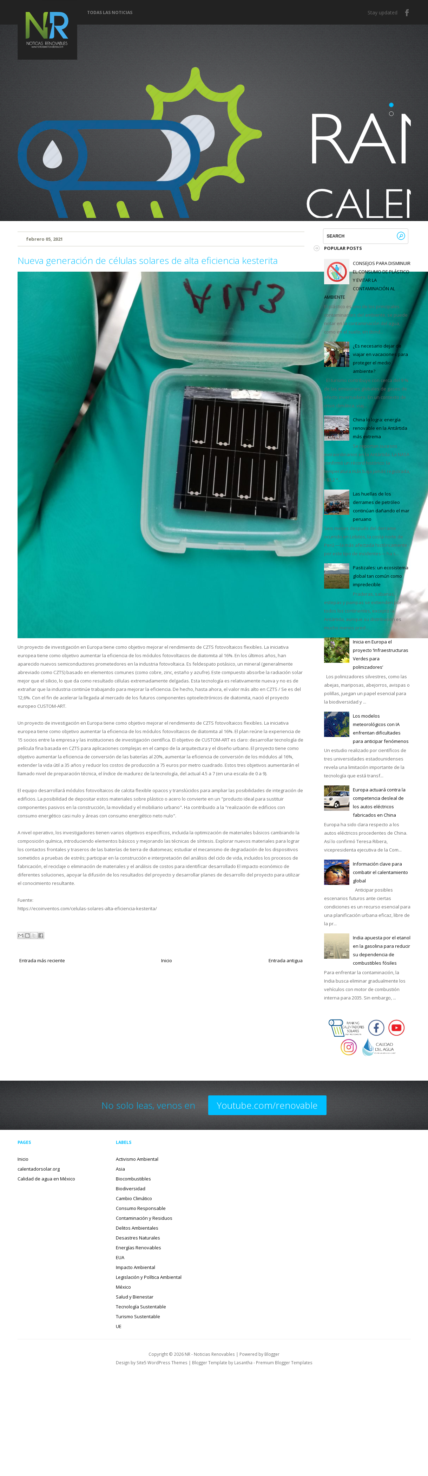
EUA (120, 1257)
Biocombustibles (133, 1179)
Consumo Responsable (141, 1208)
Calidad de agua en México (46, 1179)
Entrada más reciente (42, 960)
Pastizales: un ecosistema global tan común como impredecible (380, 576)
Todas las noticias (109, 13)
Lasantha (243, 1362)
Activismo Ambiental (137, 1159)
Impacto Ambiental (135, 1267)
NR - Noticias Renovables (210, 1354)
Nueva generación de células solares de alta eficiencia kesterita (148, 260)
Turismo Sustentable (138, 1316)
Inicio (166, 960)
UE (118, 1326)
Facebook (407, 12)
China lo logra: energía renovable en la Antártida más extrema (380, 428)
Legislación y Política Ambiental (149, 1277)
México (123, 1287)
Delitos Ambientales (137, 1228)
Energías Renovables (138, 1247)
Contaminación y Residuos (144, 1218)
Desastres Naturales (138, 1238)
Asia (120, 1169)
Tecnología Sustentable (141, 1306)
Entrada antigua (286, 960)
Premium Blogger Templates (284, 1362)
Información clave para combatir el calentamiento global (380, 872)
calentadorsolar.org (39, 1169)
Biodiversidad (130, 1188)
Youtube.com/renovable (267, 1105)
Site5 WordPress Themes (162, 1362)
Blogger (271, 1354)
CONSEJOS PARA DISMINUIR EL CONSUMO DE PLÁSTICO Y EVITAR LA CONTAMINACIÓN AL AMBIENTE (367, 280)
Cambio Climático (134, 1198)
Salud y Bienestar (134, 1297)
